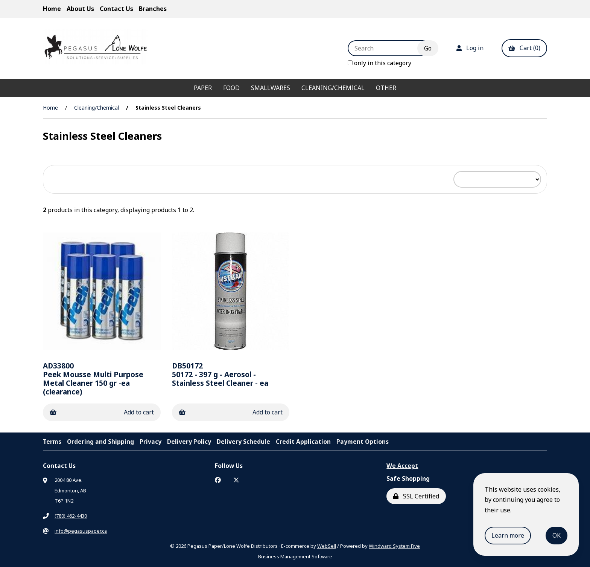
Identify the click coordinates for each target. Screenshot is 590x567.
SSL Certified (416, 496)
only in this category (379, 63)
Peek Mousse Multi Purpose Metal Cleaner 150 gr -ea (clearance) (93, 379)
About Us (80, 9)
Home (52, 9)
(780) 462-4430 (71, 515)
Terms (52, 441)
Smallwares (270, 88)
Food (231, 88)
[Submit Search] (427, 48)
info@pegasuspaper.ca (81, 530)
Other (386, 88)
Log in (470, 48)
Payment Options (362, 441)
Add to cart (102, 412)
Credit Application (303, 441)
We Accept (402, 466)
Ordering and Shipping (100, 441)
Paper (203, 88)
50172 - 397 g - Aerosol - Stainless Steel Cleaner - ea (220, 374)
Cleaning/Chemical (333, 88)
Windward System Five (394, 546)
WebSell (326, 546)
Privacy (150, 441)
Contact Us (116, 9)
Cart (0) (524, 48)
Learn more (507, 535)
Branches (153, 9)
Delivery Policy (189, 441)
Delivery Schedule (243, 441)
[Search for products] (388, 48)
